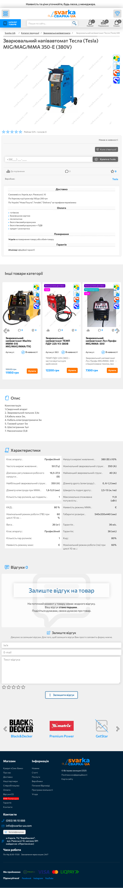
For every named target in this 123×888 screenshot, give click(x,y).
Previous (5, 331)
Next (117, 331)
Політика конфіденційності (74, 775)
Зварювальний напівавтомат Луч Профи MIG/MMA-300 (101, 341)
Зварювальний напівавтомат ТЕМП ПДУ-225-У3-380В (58, 341)
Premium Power (61, 736)
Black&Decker (21, 736)
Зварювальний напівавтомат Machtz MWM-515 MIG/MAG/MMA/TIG (18, 342)
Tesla (115, 179)
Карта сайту (67, 779)
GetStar (102, 736)
